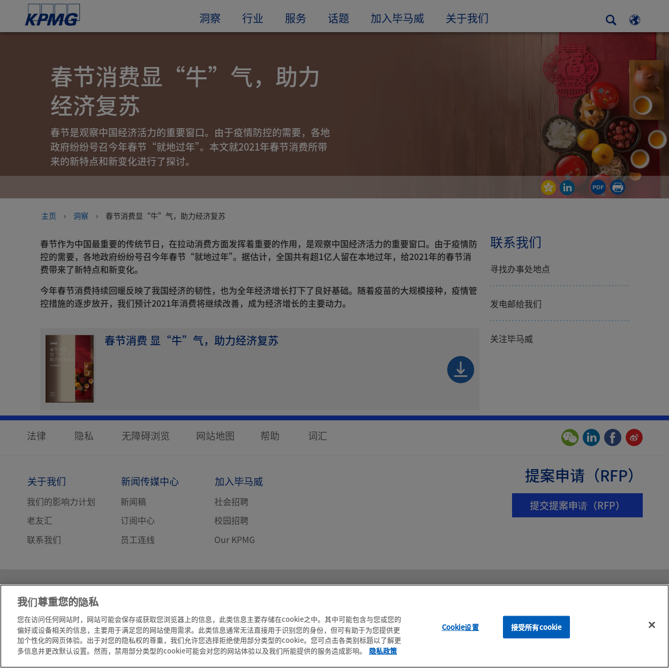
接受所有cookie (536, 637)
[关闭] (652, 635)
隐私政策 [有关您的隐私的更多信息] (383, 660)
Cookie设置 (460, 637)
